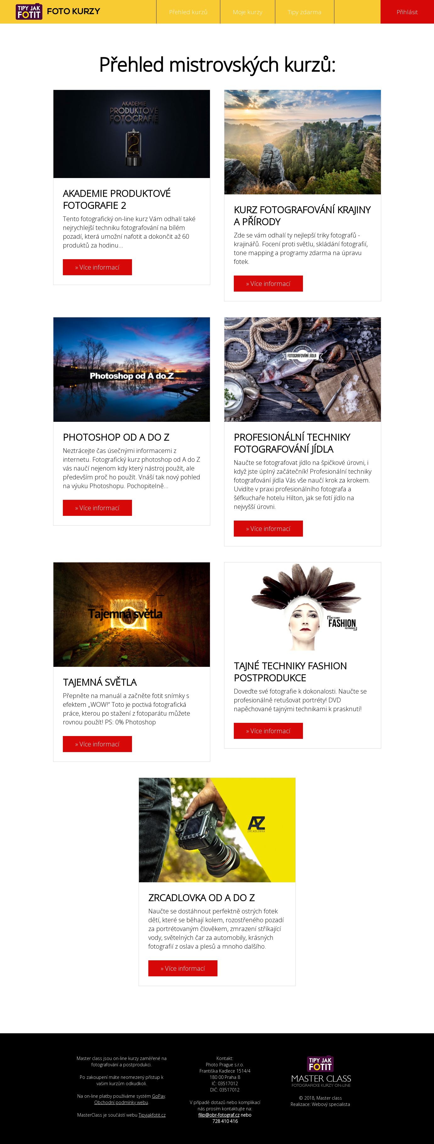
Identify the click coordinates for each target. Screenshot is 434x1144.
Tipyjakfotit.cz (152, 1115)
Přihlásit (407, 12)
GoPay (158, 1096)
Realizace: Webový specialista (320, 1104)
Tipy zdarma (304, 12)
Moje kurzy (247, 12)
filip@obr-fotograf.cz (218, 1115)
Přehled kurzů (188, 12)
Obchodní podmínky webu (121, 1102)
